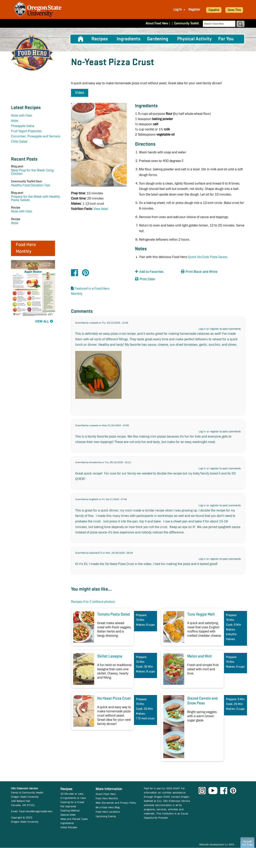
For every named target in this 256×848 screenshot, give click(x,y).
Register (194, 9)
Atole (14, 121)
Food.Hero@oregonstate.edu (36, 811)
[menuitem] (81, 39)
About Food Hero (159, 23)
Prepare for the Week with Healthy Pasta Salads (35, 198)
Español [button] (213, 10)
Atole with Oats (21, 115)
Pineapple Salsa (22, 126)
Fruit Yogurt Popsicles (26, 131)
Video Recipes (68, 827)
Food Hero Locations (108, 811)
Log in (202, 329)
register (214, 329)
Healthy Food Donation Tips (30, 185)
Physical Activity (194, 39)
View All (42, 321)
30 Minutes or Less (72, 793)
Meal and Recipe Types (74, 819)
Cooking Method (70, 810)
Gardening (157, 39)
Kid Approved (68, 806)
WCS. (232, 844)
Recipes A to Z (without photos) (93, 602)
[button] (157, 272)
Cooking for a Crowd (72, 802)
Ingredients (128, 39)
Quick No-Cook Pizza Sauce (207, 257)
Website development (211, 844)
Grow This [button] (234, 10)
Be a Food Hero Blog (108, 807)
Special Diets (68, 814)
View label (101, 209)
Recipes (99, 39)
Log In (177, 9)
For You (226, 39)
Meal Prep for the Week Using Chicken (32, 172)
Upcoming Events (106, 816)
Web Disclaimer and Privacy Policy (116, 802)
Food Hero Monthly (107, 798)
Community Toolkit (186, 23)
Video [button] (79, 93)
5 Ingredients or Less (73, 798)
